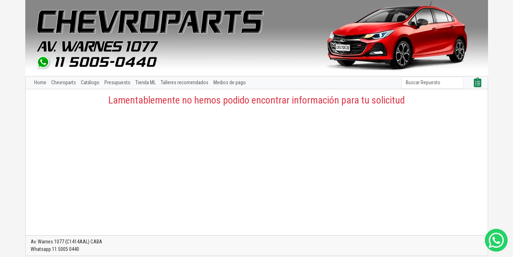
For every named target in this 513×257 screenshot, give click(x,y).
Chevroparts (63, 82)
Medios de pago (229, 82)
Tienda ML (145, 82)
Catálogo (90, 82)
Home (40, 82)
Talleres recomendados (184, 82)
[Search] (432, 83)
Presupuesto (117, 82)
